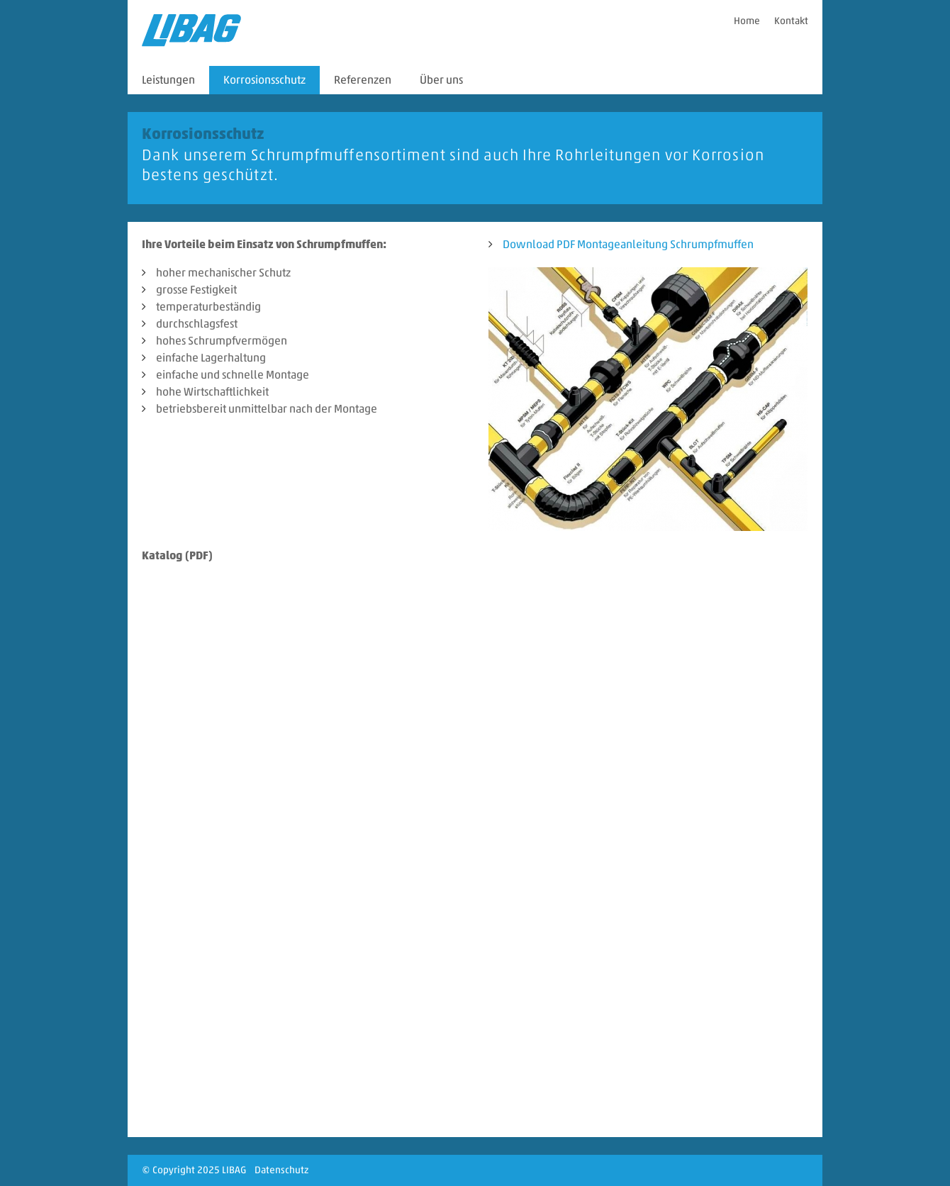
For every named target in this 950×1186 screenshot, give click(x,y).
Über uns (441, 79)
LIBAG (234, 1170)
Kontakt (791, 21)
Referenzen (362, 79)
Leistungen (168, 79)
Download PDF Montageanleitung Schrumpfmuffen (628, 244)
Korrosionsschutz (264, 79)
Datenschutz (281, 1170)
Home (747, 21)
